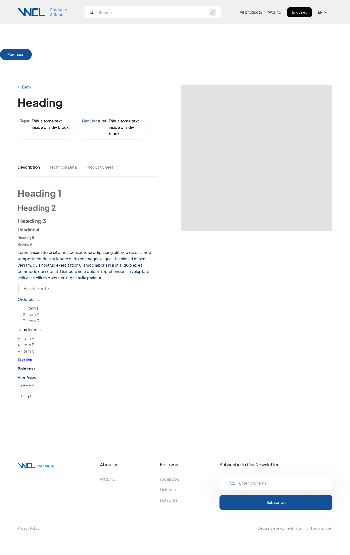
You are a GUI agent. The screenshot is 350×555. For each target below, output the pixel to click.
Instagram (169, 500)
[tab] (29, 167)
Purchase (15, 54)
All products (251, 12)
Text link (25, 359)
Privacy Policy (29, 528)
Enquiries (299, 12)
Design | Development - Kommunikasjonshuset (295, 528)
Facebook (169, 479)
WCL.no (107, 479)
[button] (325, 12)
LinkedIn (168, 489)
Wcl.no (274, 12)
